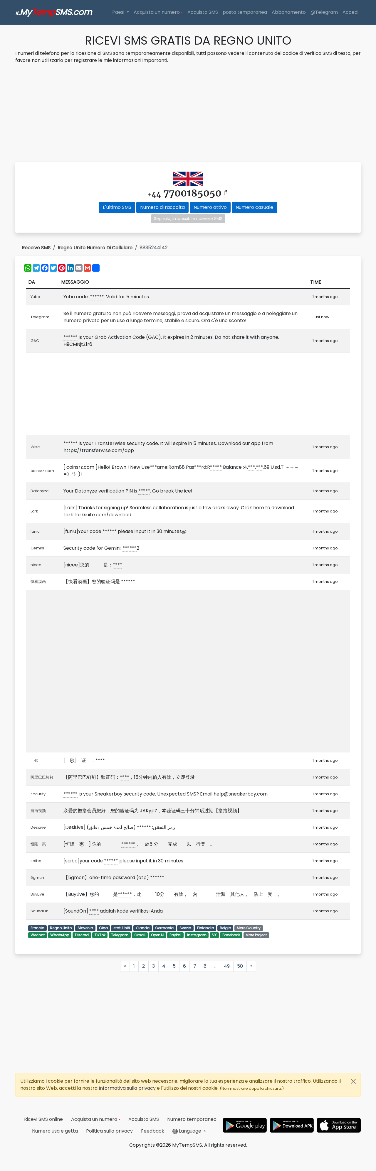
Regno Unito (61, 927)
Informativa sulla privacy (128, 1088)
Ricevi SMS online (43, 1119)
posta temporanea (245, 12)
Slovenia (85, 927)
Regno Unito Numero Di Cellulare (95, 247)
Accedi (350, 12)
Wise (35, 447)
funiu (35, 531)
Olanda (143, 927)
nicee (36, 565)
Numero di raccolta (162, 207)
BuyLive (37, 894)
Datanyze (40, 491)
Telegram (119, 935)
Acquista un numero (158, 12)
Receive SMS (36, 247)
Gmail (139, 935)
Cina (103, 927)
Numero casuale (254, 207)
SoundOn (39, 911)
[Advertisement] (188, 114)
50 (240, 966)
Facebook (231, 935)
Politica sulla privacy (109, 1131)
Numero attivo (210, 207)
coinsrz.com (42, 470)
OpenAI (157, 935)
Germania (164, 927)
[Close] (353, 1081)
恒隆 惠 (40, 844)
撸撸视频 (38, 810)
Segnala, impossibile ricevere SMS (188, 218)
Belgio (225, 927)
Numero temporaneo (191, 1119)
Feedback (152, 1131)
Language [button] (187, 1131)
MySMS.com (53, 12)
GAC (35, 340)
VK (214, 935)
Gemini (37, 548)
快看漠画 (38, 581)
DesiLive (38, 827)
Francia (37, 927)
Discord (82, 935)
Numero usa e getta (55, 1131)
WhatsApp (59, 935)
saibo (36, 861)
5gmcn (37, 877)
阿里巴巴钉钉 (42, 777)
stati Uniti (121, 927)
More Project (256, 935)
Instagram (197, 935)
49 (227, 966)
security (38, 794)
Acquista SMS (202, 12)
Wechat (38, 935)
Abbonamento (289, 12)
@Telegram (324, 12)
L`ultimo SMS (117, 207)
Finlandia (205, 927)
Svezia (185, 927)
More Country (249, 927)
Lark (34, 511)
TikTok (100, 935)
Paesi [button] (118, 12)
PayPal (175, 935)
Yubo (35, 296)
